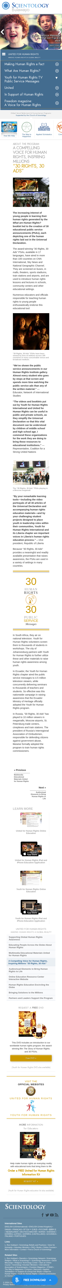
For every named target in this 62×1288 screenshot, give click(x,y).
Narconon (38, 1269)
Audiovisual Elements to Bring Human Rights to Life (28, 970)
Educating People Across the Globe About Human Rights (30, 946)
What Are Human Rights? (22, 70)
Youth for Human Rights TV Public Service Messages (23, 79)
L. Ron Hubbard (11, 1245)
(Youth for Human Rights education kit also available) (31, 1190)
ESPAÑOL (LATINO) (13, 1234)
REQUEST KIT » (31, 1181)
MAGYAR (33, 1232)
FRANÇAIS (17, 1229)
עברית (26, 1229)
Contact (23, 1249)
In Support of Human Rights (23, 94)
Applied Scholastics (44, 128)
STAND (50, 1267)
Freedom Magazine (37, 1267)
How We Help (9, 136)
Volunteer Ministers (22, 1247)
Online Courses (49, 1247)
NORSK (42, 1232)
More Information (12, 1249)
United (9, 87)
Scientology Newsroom (41, 1260)
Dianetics (23, 1258)
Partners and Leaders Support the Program (31, 998)
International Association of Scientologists (27, 1266)
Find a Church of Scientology (39, 1249)
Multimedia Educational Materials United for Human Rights (29, 954)
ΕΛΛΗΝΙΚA (51, 1234)
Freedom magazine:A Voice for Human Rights (22, 103)
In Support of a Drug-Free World (28, 1271)
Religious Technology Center (26, 1263)
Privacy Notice (9, 1284)
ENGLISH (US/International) (16, 1227)
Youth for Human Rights (27, 1274)
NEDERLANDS (12, 1232)
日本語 (34, 1229)
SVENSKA (51, 1232)
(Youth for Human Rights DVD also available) (31, 1067)
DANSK (8, 1229)
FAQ (33, 1247)
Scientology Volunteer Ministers (25, 1265)
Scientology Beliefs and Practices (32, 1245)
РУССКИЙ (43, 1229)
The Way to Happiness (27, 129)
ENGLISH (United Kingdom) (40, 1227)
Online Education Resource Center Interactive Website (26, 978)
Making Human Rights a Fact (24, 64)
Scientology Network (36, 1258)
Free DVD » (31, 1058)
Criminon (28, 1269)
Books (39, 1247)
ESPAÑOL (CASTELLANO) (34, 1234)
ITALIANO (9, 1236)
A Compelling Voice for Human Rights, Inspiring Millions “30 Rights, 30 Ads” (27, 962)
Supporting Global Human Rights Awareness (25, 938)
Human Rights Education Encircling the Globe (29, 986)
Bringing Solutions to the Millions (26, 992)
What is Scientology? (21, 1260)
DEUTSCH (24, 1232)
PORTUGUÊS (20, 1236)
